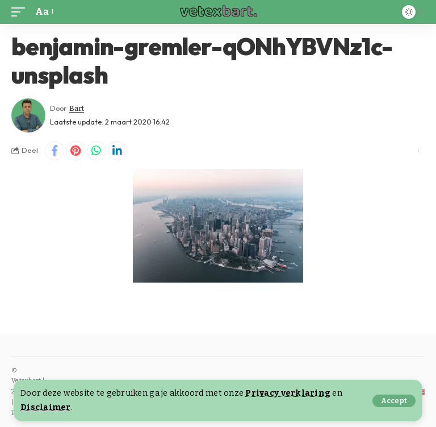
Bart (76, 108)
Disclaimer (45, 407)
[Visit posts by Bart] (28, 115)
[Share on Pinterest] (75, 150)
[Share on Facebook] (54, 150)
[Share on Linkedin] (117, 150)
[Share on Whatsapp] (96, 150)
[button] (394, 401)
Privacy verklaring (287, 393)
